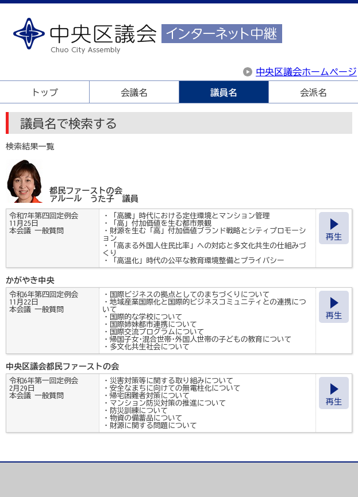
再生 (334, 237)
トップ (44, 92)
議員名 (223, 92)
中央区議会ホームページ (306, 71)
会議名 (134, 92)
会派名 (313, 92)
